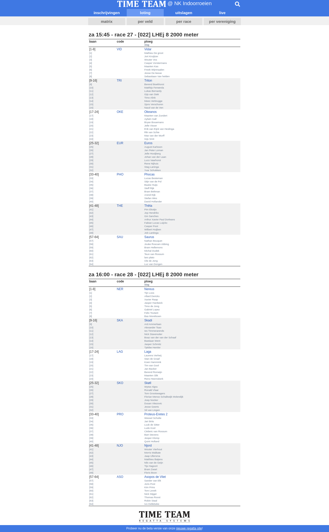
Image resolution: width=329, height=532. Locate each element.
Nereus (149, 289)
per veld (145, 21)
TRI (119, 80)
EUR (120, 143)
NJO (120, 445)
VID (119, 49)
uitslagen (183, 13)
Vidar (148, 49)
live (222, 13)
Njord (148, 445)
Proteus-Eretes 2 (156, 414)
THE (120, 206)
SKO (120, 383)
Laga (147, 351)
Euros (148, 143)
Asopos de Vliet (155, 477)
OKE (120, 112)
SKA (120, 320)
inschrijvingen (107, 13)
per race (183, 21)
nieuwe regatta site (189, 528)
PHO (120, 174)
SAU (120, 237)
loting (145, 13)
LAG (120, 351)
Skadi (148, 320)
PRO (120, 414)
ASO (120, 477)
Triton (148, 80)
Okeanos (150, 112)
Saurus (149, 237)
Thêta (148, 206)
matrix (106, 21)
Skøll (147, 383)
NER (120, 289)
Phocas (149, 174)
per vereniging (222, 21)
